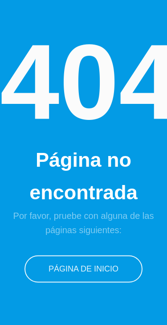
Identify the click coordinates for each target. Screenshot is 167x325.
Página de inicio (83, 268)
